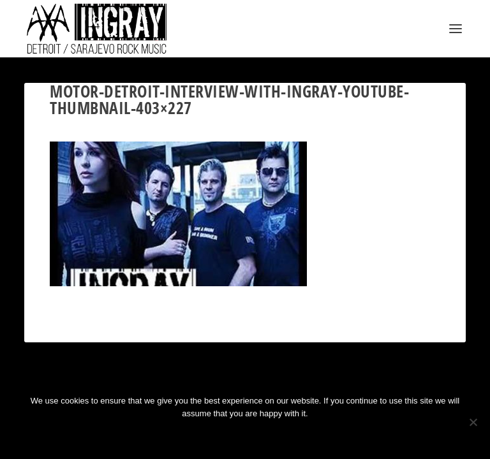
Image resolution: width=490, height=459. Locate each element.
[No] (472, 422)
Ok (199, 435)
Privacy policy (262, 435)
